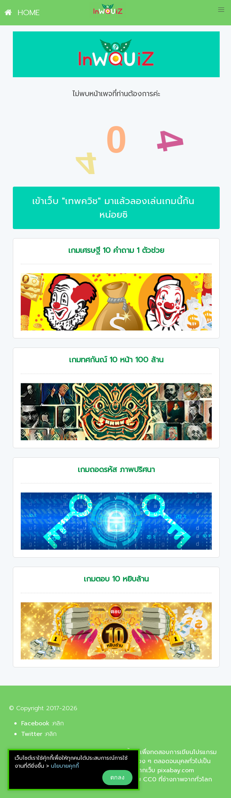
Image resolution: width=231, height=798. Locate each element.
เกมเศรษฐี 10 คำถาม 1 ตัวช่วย (116, 250)
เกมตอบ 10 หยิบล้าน (116, 579)
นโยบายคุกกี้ (65, 766)
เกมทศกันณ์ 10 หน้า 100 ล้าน (116, 359)
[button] (221, 10)
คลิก (58, 723)
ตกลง (117, 777)
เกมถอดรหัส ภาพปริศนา (116, 469)
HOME (22, 12)
